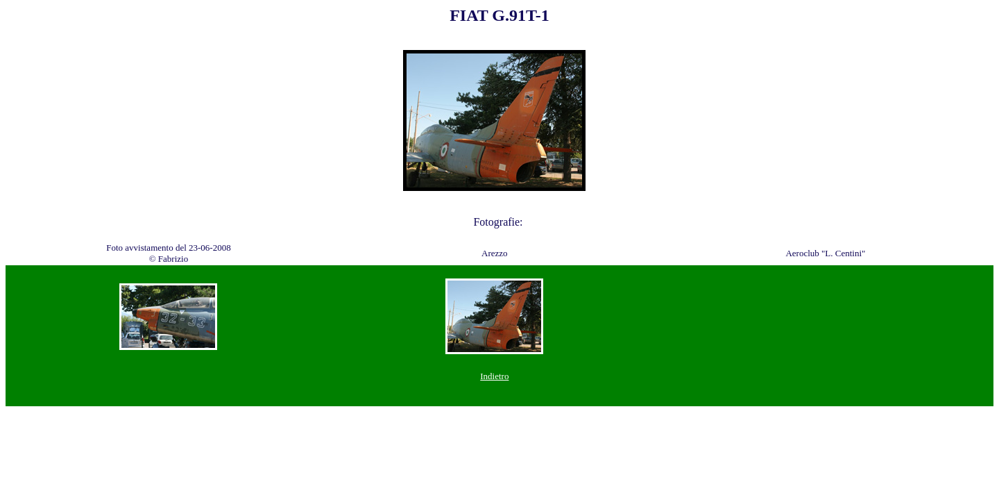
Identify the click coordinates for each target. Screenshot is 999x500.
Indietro (494, 376)
